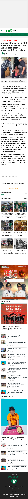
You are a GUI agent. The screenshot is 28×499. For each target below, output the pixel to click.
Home (2, 37)
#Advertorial (17, 34)
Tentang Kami (8, 486)
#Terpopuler (10, 34)
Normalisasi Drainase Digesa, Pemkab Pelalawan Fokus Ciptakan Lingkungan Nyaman (16, 356)
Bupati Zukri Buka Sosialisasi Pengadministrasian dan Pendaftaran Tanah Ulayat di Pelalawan (15, 385)
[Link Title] (9, 476)
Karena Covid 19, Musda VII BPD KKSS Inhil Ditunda (20, 234)
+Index (25, 193)
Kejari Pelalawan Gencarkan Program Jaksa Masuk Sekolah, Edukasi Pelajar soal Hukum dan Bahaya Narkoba (17, 343)
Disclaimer (20, 489)
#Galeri (24, 34)
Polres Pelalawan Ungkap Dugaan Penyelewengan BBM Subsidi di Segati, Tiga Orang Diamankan (17, 377)
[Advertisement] (13, 14)
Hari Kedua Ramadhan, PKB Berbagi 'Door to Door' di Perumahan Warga (7, 215)
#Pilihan (4, 34)
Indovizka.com (14, 188)
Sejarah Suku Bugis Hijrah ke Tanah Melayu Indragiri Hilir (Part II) (20, 252)
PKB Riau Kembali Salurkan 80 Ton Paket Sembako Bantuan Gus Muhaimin (20, 215)
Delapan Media (14, 496)
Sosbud (7, 37)
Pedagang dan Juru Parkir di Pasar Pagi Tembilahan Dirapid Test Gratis (7, 253)
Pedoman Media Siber (10, 489)
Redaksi (15, 486)
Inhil (11, 37)
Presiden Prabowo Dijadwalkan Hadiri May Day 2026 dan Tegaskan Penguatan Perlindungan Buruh (17, 370)
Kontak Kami (14, 491)
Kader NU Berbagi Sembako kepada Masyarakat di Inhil (7, 234)
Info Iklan (21, 486)
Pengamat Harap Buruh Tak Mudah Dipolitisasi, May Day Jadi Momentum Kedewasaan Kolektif (11, 328)
